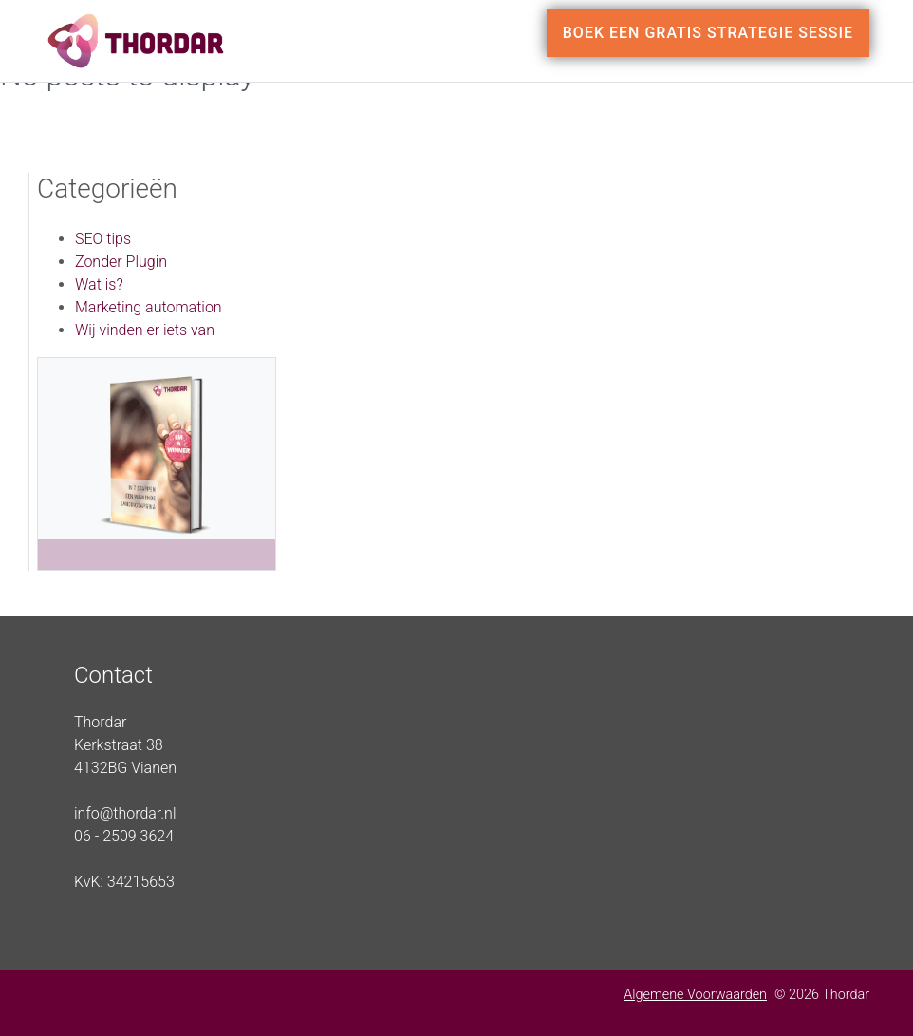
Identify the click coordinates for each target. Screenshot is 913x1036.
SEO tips (103, 239)
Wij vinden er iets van (144, 330)
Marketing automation (148, 307)
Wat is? (99, 284)
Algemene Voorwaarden (695, 995)
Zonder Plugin (121, 262)
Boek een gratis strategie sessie (708, 33)
